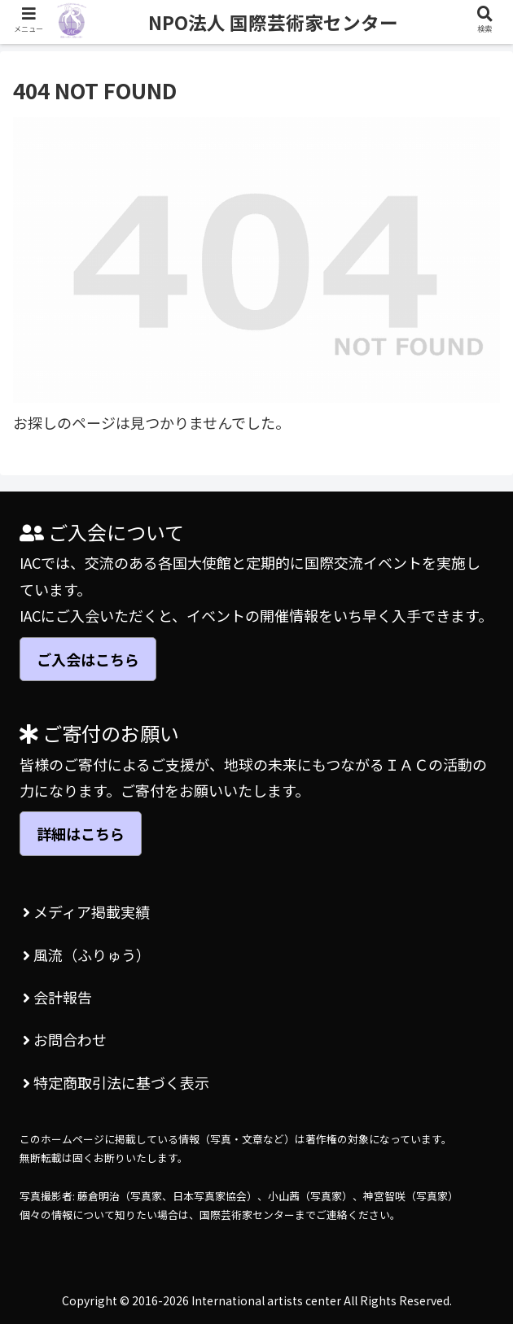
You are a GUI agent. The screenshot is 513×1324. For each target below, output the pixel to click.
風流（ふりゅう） (87, 954)
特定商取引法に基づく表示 (116, 1082)
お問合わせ (65, 1039)
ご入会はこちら (88, 659)
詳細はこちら (81, 833)
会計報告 (57, 996)
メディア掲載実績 (86, 911)
